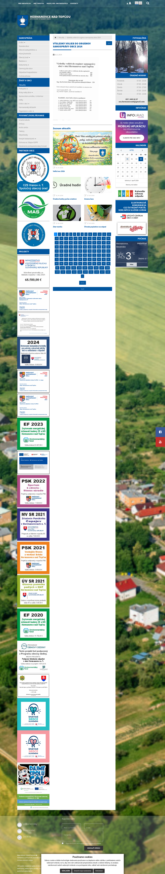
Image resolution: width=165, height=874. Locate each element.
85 (104, 259)
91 (75, 263)
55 (75, 251)
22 (90, 238)
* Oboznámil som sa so (81, 843)
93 (85, 263)
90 (71, 263)
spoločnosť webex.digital (24, 871)
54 (71, 251)
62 (108, 251)
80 (80, 259)
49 (104, 247)
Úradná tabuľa (24, 120)
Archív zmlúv (23, 127)
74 (108, 255)
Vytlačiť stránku (31, 855)
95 (94, 263)
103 (79, 268)
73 (104, 255)
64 (61, 255)
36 (99, 242)
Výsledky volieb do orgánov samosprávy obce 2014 (84, 38)
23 (94, 238)
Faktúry (21, 131)
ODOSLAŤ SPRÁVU (93, 848)
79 (75, 259)
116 (96, 272)
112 (74, 272)
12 (99, 234)
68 (80, 255)
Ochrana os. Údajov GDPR (28, 142)
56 (80, 251)
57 (85, 251)
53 (66, 251)
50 (108, 247)
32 (80, 242)
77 (66, 259)
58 (90, 251)
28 (61, 242)
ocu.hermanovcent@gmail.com (132, 101)
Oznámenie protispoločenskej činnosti (33, 146)
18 (71, 238)
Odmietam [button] (99, 871)
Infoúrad (141, 107)
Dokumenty (24, 65)
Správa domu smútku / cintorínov (31, 96)
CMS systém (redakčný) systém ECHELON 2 (30, 866)
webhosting (20, 869)
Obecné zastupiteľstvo (28, 50)
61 (104, 251)
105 (90, 268)
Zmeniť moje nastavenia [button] (82, 871)
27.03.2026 (90, 195)
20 (80, 238)
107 (101, 268)
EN (140, 3)
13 (104, 234)
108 (107, 268)
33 (85, 242)
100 (62, 268)
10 (90, 234)
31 (75, 242)
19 (75, 238)
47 (94, 247)
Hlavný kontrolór (25, 53)
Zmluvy (21, 124)
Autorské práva (37, 858)
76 (61, 259)
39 (57, 247)
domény (35, 869)
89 (66, 263)
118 (107, 272)
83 (94, 259)
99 (57, 268)
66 (71, 255)
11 (95, 234)
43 (75, 247)
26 (108, 238)
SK (137, 3)
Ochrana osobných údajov (25, 860)
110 (63, 272)
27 (57, 242)
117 (102, 272)
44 (80, 247)
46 (90, 247)
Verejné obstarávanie (27, 138)
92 (80, 263)
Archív (82, 283)
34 (90, 242)
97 (104, 263)
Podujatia (23, 88)
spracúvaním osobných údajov (90, 843)
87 (57, 263)
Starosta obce (24, 46)
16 (61, 238)
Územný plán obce (26, 68)
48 (99, 247)
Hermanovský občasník (27, 107)
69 (85, 255)
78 (71, 259)
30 (71, 242)
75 (57, 259)
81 (85, 259)
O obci (22, 42)
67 (75, 255)
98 (108, 263)
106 (96, 268)
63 (57, 255)
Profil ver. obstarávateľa (57, 3)
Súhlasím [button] (66, 871)
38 (108, 242)
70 (90, 255)
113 (79, 272)
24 (99, 238)
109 (57, 272)
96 (99, 263)
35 (94, 242)
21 (85, 238)
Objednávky (23, 135)
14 (109, 234)
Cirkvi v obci (24, 103)
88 (61, 263)
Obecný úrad (24, 57)
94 (90, 263)
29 (66, 242)
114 (85, 272)
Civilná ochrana (24, 76)
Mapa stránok (21, 855)
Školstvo (22, 61)
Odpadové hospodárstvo (28, 72)
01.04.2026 (59, 168)
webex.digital (29, 869)
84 (99, 259)
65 (66, 255)
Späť (109, 43)
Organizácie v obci (26, 111)
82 (90, 259)
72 (99, 255)
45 (85, 247)
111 (68, 272)
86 (108, 259)
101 (68, 268)
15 (57, 238)
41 (66, 247)
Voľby (21, 100)
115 (91, 272)
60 (99, 251)
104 (85, 268)
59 (94, 251)
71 (94, 255)
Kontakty (74, 3)
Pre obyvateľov (24, 3)
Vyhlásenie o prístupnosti (24, 858)
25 (104, 238)
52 (61, 251)
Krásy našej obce (26, 92)
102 (73, 268)
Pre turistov (38, 3)
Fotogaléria (139, 38)
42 (71, 247)
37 (104, 242)
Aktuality (22, 85)
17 (66, 238)
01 (127, 159)
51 (57, 251)
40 (61, 247)
